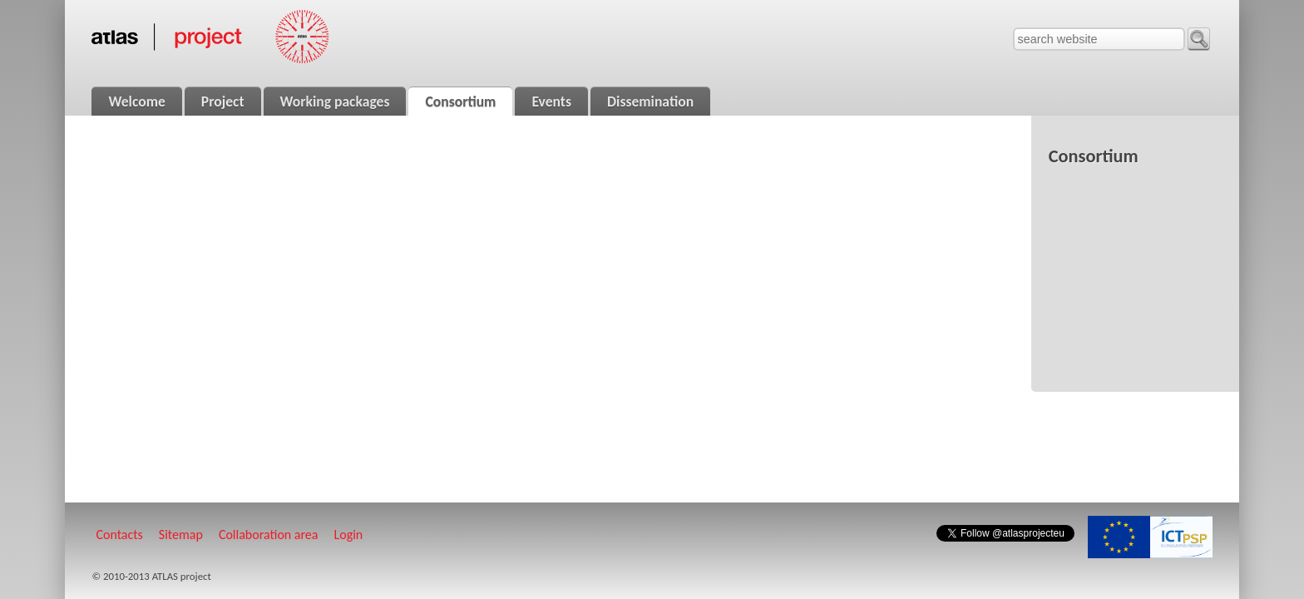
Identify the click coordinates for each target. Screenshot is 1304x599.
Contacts (119, 534)
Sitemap (181, 534)
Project (222, 101)
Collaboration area (269, 534)
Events (551, 101)
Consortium (460, 101)
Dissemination (650, 101)
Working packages (335, 101)
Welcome (136, 101)
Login (348, 534)
